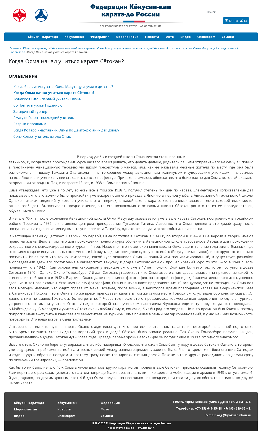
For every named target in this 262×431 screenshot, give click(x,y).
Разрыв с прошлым (29, 124)
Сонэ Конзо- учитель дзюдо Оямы (42, 136)
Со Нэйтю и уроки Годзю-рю (38, 105)
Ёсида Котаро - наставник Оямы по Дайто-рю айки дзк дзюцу (66, 130)
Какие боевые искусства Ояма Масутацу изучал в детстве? (63, 86)
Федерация (99, 37)
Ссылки (228, 37)
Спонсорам (206, 37)
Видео (185, 37)
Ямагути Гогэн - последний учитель (43, 117)
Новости (152, 37)
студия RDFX (146, 427)
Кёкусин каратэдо (43, 37)
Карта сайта (236, 21)
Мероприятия (127, 37)
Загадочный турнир (30, 111)
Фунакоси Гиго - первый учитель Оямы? (47, 99)
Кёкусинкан (74, 37)
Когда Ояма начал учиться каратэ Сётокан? (53, 92)
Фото (169, 37)
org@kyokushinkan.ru (234, 415)
